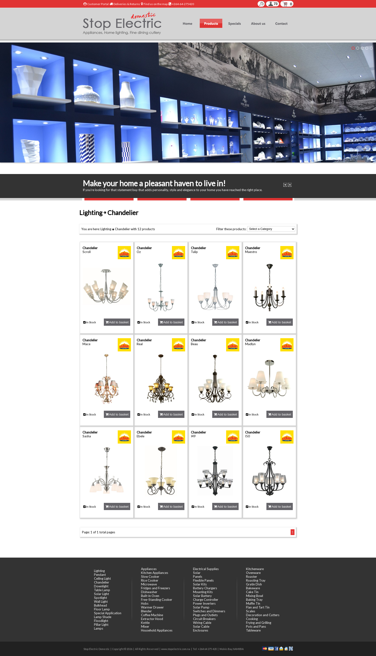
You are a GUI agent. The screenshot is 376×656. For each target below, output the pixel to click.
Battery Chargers (205, 588)
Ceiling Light (102, 578)
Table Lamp (102, 590)
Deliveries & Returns (126, 4)
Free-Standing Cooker (156, 600)
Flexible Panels (203, 580)
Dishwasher (149, 592)
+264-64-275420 (183, 4)
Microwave (149, 584)
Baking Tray (254, 600)
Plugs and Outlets (205, 615)
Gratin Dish (254, 584)
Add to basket (117, 322)
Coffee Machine (152, 615)
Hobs (144, 603)
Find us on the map (156, 4)
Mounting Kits (203, 592)
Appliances (149, 569)
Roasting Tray (255, 580)
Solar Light (101, 594)
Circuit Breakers (204, 619)
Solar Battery (202, 596)
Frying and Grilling (258, 623)
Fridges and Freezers (155, 588)
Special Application (107, 613)
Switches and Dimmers (209, 611)
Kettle (145, 623)
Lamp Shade (102, 617)
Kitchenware (255, 569)
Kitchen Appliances (154, 573)
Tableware (253, 630)
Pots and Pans (256, 626)
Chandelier (122, 229)
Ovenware (253, 573)
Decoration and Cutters (262, 615)
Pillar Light (101, 624)
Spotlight (100, 598)
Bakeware (253, 588)
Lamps (98, 628)
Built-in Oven (150, 596)
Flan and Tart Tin (258, 607)
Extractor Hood (152, 619)
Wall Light (101, 601)
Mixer (145, 626)
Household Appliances (156, 630)
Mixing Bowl (254, 596)
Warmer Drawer (152, 607)
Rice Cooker (149, 580)
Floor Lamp (102, 609)
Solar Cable (201, 626)
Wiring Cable (202, 623)
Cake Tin (252, 592)
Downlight (101, 586)
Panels (197, 576)
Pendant (100, 575)
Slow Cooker (150, 576)
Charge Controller (205, 600)
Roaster (251, 576)
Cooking (252, 619)
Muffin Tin (253, 603)
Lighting (105, 229)
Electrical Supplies (206, 569)
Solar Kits (200, 584)
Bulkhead (100, 605)
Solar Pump (201, 607)
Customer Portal (98, 4)
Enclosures (200, 630)
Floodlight (101, 621)
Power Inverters (204, 603)
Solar (196, 573)
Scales (250, 611)
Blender (146, 611)
